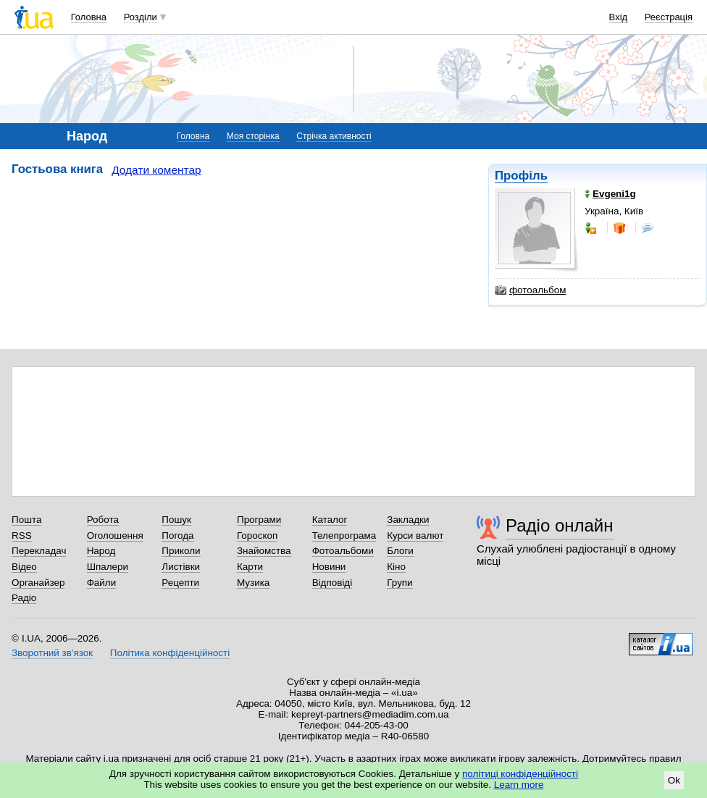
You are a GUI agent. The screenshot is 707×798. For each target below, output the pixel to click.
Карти (250, 566)
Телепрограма (344, 535)
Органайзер (38, 582)
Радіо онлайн (560, 525)
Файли (102, 582)
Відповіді (332, 582)
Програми (259, 519)
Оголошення (115, 535)
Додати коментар (156, 170)
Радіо (24, 597)
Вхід (618, 17)
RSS (22, 535)
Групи (399, 582)
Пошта (26, 519)
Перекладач (39, 550)
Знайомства (264, 550)
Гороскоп (257, 535)
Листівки (181, 566)
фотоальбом (530, 290)
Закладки (408, 519)
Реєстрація (669, 17)
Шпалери (107, 566)
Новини (329, 566)
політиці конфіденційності (520, 773)
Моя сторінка (253, 136)
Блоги (400, 550)
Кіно (396, 566)
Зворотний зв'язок (52, 652)
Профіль (521, 175)
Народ (101, 550)
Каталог (330, 519)
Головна (88, 17)
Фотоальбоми (343, 550)
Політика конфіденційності (170, 652)
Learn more (519, 784)
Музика (253, 582)
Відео (24, 566)
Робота (103, 519)
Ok (674, 780)
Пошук (176, 519)
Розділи (140, 17)
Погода (177, 535)
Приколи (181, 550)
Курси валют (415, 535)
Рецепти (180, 582)
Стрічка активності (333, 136)
